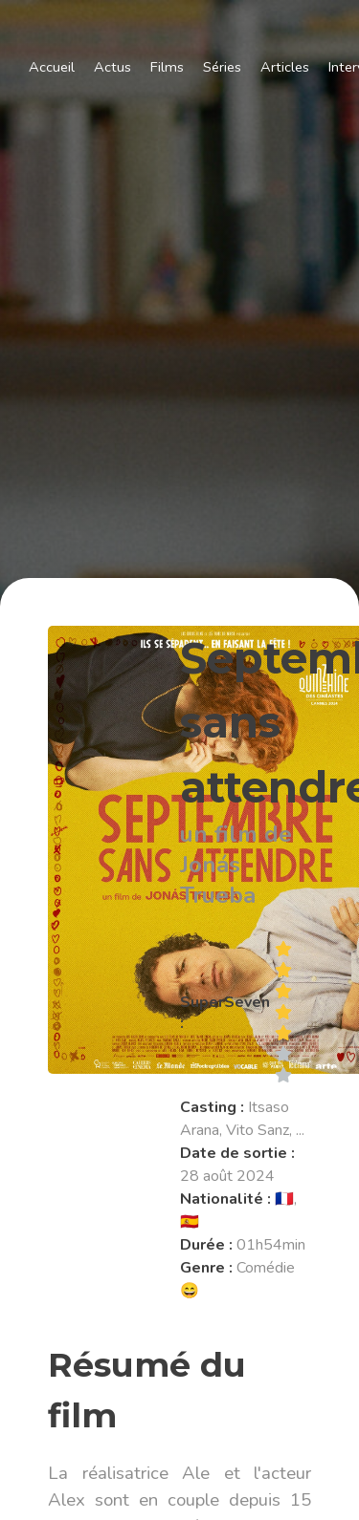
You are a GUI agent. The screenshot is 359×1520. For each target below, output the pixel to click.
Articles (284, 66)
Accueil (52, 66)
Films (167, 66)
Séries (222, 66)
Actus (112, 66)
